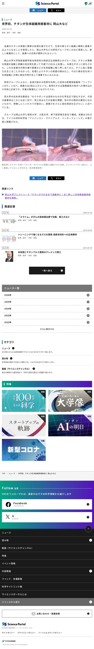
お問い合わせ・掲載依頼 (48, 613)
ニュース (12, 473)
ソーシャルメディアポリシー (50, 632)
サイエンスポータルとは (14, 594)
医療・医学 (6, 33)
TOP (4, 473)
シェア (38, 10)
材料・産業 (17, 33)
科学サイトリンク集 (12, 586)
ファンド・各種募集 (12, 578)
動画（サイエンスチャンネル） (18, 547)
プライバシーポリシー (26, 632)
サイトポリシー (8, 632)
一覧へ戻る (47, 270)
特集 (4, 555)
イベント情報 (9, 563)
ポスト (56, 10)
